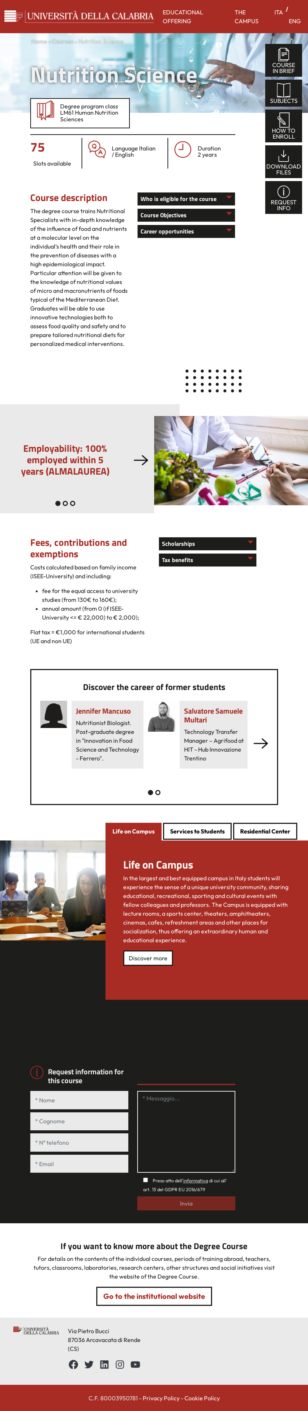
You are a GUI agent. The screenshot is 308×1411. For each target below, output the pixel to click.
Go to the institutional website (154, 1296)
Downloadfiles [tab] (283, 162)
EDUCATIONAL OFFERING (183, 16)
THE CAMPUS (247, 16)
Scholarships (178, 543)
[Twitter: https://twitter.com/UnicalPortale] (88, 1364)
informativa (195, 1180)
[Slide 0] (57, 503)
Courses (62, 41)
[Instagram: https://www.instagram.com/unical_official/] (119, 1364)
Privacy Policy (161, 1398)
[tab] (133, 832)
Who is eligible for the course (179, 198)
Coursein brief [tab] (283, 60)
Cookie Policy (202, 1398)
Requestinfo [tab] (284, 198)
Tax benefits (177, 559)
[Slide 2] (72, 503)
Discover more (148, 958)
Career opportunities (167, 231)
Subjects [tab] (284, 93)
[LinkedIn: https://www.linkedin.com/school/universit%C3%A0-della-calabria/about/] (104, 1364)
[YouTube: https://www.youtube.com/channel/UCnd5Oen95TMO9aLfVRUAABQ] (135, 1364)
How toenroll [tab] (283, 126)
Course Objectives (164, 215)
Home (39, 41)
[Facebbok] (73, 1364)
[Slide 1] (65, 503)
